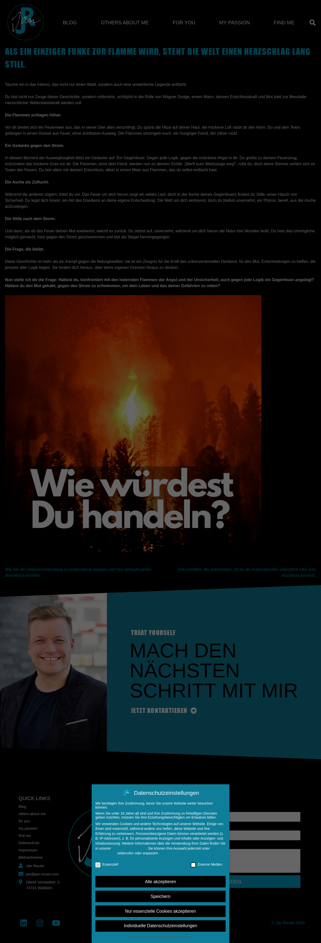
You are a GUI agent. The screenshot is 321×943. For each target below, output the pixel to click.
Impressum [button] (185, 936)
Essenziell (106, 864)
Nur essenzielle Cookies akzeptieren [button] (160, 910)
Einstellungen (105, 853)
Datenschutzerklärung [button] (163, 936)
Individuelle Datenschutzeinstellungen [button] (160, 925)
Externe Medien (206, 864)
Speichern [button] (161, 895)
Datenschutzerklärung (129, 848)
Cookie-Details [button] (138, 936)
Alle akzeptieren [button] (160, 880)
